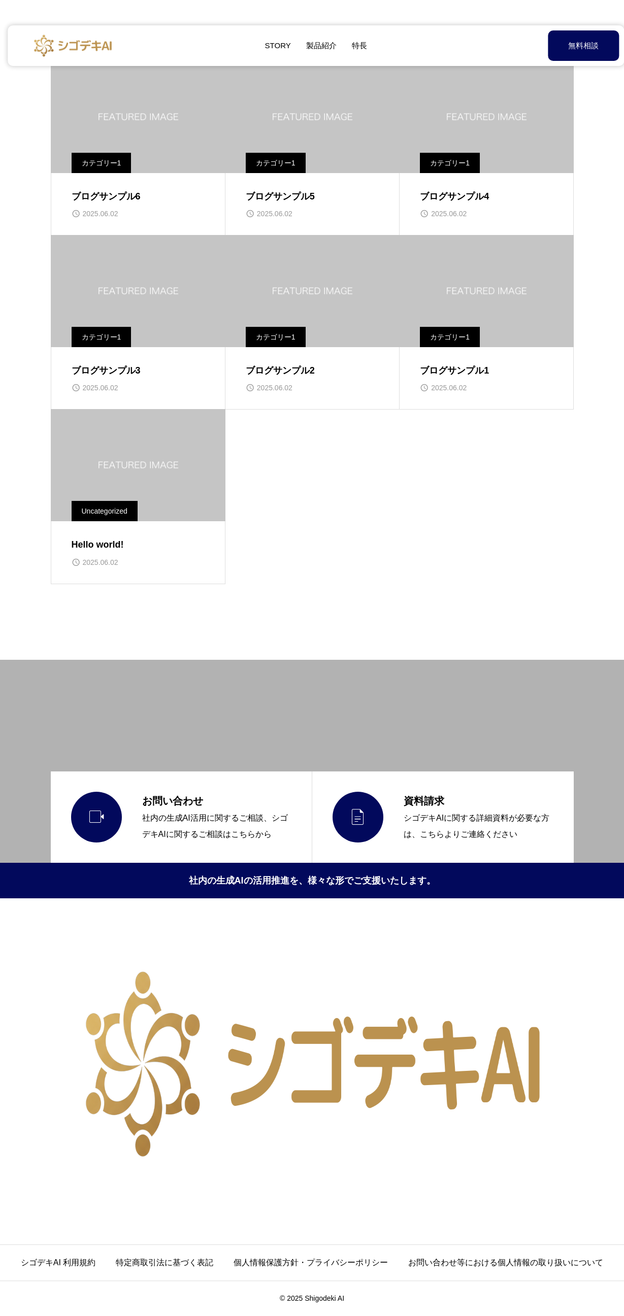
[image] (138, 117)
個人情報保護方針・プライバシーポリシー (311, 1262)
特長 (355, 45)
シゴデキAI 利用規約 (58, 1262)
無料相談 (558, 45)
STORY (274, 45)
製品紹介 (317, 45)
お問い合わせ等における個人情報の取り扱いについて (505, 1262)
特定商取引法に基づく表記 (164, 1262)
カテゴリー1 (101, 163)
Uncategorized (104, 511)
